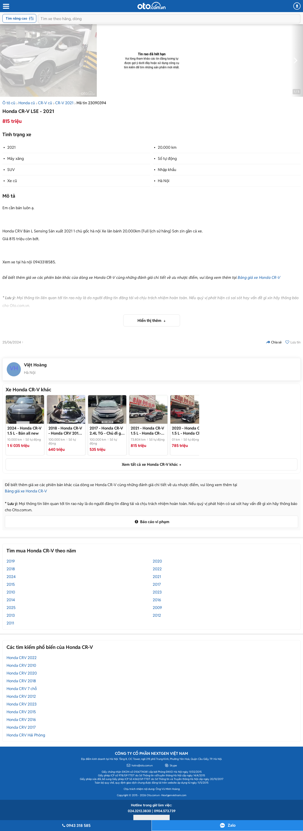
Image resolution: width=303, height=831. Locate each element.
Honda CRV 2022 (22, 657)
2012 (157, 615)
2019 (11, 561)
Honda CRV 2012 (21, 696)
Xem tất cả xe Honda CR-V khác (150, 464)
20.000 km (167, 147)
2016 (157, 599)
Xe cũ (12, 180)
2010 (11, 592)
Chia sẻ (274, 342)
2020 (157, 561)
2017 (157, 584)
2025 (11, 607)
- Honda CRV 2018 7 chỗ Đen (65, 431)
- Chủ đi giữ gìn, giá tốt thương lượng (107, 431)
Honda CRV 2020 (22, 673)
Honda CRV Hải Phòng (26, 735)
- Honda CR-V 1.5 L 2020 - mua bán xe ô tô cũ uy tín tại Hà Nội (189, 431)
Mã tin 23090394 (91, 102)
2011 (10, 623)
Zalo (231, 825)
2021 (11, 147)
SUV (11, 169)
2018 (11, 568)
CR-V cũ (45, 102)
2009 (157, 607)
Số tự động (167, 158)
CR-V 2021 (64, 102)
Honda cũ (26, 102)
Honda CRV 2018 (21, 680)
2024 (11, 576)
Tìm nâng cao (20, 18)
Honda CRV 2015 (21, 711)
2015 (11, 584)
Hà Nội (163, 180)
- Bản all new (24, 431)
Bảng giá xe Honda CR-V (259, 277)
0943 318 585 (76, 825)
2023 (157, 592)
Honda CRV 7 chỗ (22, 688)
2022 (157, 568)
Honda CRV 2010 (21, 665)
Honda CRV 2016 (21, 719)
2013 (11, 615)
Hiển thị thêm (149, 320)
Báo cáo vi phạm (151, 521)
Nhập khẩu (167, 169)
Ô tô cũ (8, 102)
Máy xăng (15, 158)
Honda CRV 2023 (22, 704)
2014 (11, 599)
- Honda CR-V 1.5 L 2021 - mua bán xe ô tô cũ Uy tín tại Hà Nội (147, 431)
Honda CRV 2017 (21, 727)
